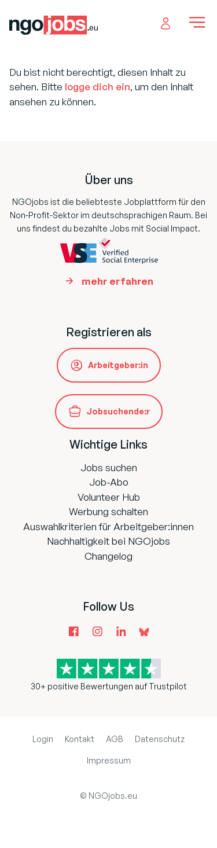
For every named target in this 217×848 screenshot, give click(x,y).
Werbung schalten (108, 511)
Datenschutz (160, 739)
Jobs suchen (108, 467)
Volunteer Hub (109, 497)
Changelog (108, 556)
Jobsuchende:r (118, 411)
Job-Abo (108, 482)
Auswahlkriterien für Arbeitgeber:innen (108, 526)
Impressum (109, 760)
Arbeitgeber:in (118, 365)
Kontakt (79, 739)
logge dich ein (97, 86)
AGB (114, 739)
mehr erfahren (117, 281)
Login (42, 739)
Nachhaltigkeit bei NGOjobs (108, 541)
